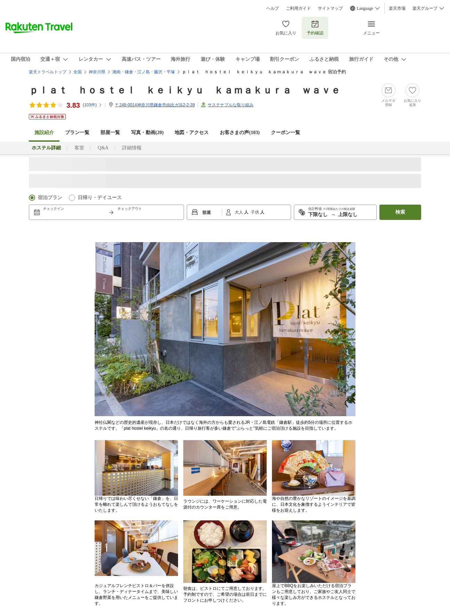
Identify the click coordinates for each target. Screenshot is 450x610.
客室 (79, 147)
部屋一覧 (110, 132)
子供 (255, 212)
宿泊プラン (50, 197)
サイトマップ (330, 8)
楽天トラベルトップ (47, 71)
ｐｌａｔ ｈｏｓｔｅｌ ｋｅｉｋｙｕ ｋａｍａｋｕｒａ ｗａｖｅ (184, 90)
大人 (239, 212)
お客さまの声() (239, 132)
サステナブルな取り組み (231, 104)
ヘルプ (272, 8)
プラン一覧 (77, 132)
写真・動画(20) (147, 132)
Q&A (103, 147)
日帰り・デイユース (100, 197)
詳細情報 (132, 147)
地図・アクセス (192, 132)
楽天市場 (397, 8)
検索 (400, 212)
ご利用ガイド (298, 8)
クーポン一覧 (285, 132)
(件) (92, 105)
